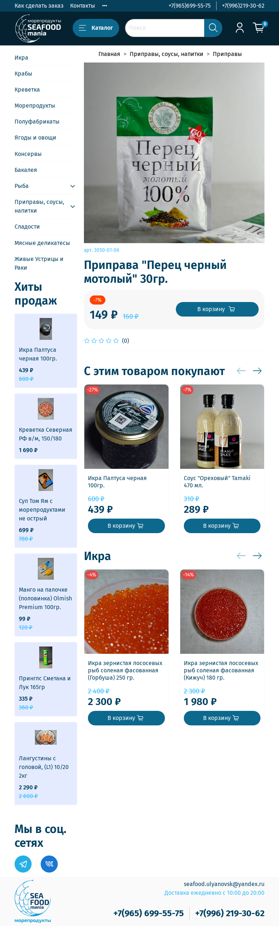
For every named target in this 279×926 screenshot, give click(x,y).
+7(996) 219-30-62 (229, 913)
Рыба (22, 185)
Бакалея (26, 169)
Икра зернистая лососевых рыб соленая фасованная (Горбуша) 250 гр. (125, 670)
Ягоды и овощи (35, 137)
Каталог (96, 28)
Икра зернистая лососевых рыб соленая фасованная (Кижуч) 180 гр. (221, 670)
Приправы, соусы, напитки (166, 54)
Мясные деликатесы (42, 242)
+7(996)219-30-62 (243, 5)
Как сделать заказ (39, 5)
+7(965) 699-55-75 (148, 913)
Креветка (27, 89)
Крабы (23, 73)
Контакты (82, 5)
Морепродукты (35, 105)
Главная (109, 54)
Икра (21, 57)
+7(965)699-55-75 (190, 5)
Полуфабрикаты (37, 121)
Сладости (27, 226)
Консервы (28, 153)
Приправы (227, 54)
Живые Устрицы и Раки (39, 263)
